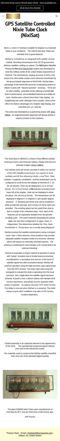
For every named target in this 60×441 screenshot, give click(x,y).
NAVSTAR (28, 69)
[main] (30, 29)
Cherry (34, 165)
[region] (30, 6)
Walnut (40, 165)
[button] (3, 16)
